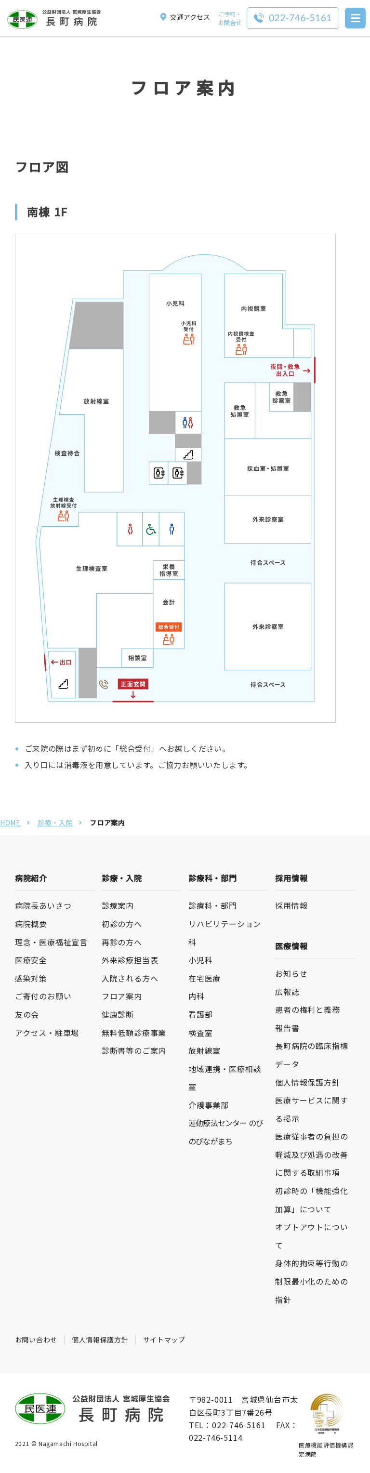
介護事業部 (208, 1105)
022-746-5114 (216, 1437)
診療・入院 (55, 822)
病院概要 (31, 923)
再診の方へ (122, 942)
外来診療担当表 (130, 960)
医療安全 (31, 960)
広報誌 (287, 991)
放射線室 (204, 1050)
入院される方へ (130, 978)
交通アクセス (185, 17)
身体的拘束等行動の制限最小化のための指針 (311, 1281)
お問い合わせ (36, 1339)
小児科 (200, 960)
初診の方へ (122, 923)
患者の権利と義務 (307, 1009)
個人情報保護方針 (307, 1082)
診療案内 (118, 905)
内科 (196, 996)
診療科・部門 (212, 905)
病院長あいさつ (43, 905)
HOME (10, 822)
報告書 (287, 1028)
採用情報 (291, 905)
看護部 (200, 1014)
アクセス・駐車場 (47, 1032)
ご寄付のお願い (43, 996)
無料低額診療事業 (134, 1032)
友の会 (27, 1014)
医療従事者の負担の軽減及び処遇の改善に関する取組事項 (311, 1154)
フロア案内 (122, 996)
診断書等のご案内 (134, 1050)
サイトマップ (164, 1339)
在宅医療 (204, 978)
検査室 (200, 1032)
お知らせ (291, 973)
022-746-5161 (239, 1425)
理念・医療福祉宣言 (51, 942)
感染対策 (31, 978)
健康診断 (118, 1014)
